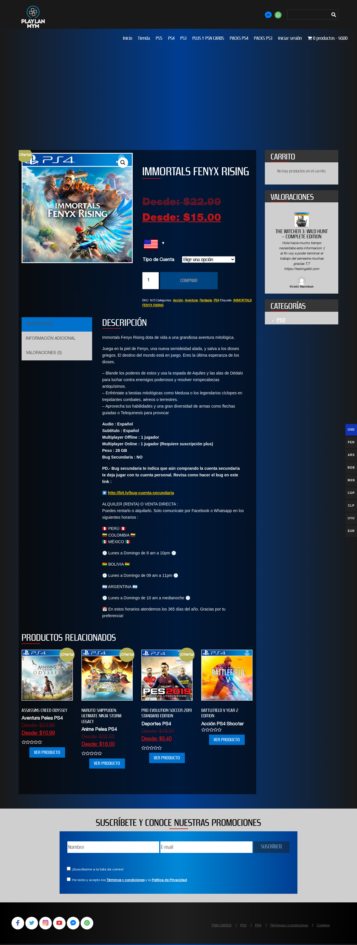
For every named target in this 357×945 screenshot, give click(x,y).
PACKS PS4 (239, 38)
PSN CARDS (221, 925)
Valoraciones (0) (44, 353)
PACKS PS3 (263, 38)
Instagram (48, 924)
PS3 (183, 38)
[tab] (56, 324)
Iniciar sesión (290, 38)
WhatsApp (93, 924)
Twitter (33, 924)
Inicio (127, 38)
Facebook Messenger (78, 924)
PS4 (171, 38)
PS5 (159, 38)
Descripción (39, 324)
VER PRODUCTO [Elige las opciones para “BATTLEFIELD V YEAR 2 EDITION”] (227, 739)
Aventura (191, 300)
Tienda (144, 38)
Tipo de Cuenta (158, 260)
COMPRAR (188, 280)
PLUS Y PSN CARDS (208, 38)
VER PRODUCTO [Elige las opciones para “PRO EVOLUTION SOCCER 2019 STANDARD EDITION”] (167, 757)
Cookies (323, 925)
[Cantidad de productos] (150, 280)
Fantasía (206, 300)
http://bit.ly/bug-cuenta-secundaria (141, 492)
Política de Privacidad (169, 880)
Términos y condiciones (126, 880)
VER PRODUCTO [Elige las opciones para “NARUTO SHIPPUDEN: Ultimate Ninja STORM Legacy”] (107, 763)
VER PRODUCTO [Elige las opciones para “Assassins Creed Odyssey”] (47, 752)
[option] (301, 251)
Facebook (18, 924)
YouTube (63, 924)
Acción (178, 300)
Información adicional (50, 339)
